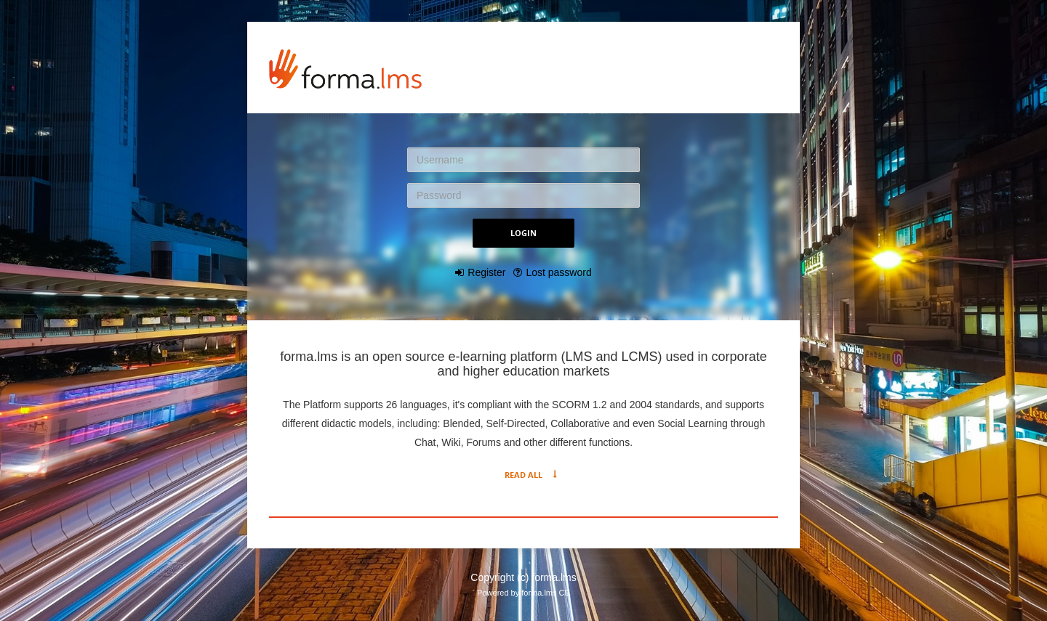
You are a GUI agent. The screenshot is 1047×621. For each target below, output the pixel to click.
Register (486, 272)
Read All (523, 474)
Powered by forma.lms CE (523, 592)
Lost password (558, 272)
